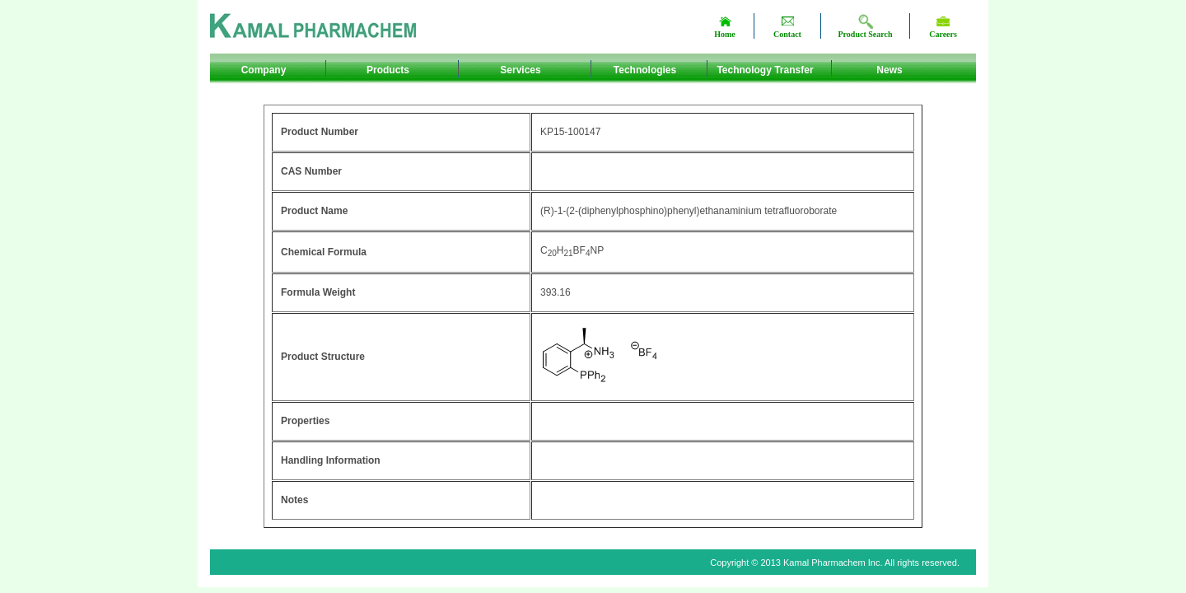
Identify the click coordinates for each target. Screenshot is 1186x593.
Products (388, 70)
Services (520, 70)
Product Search (865, 34)
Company (264, 70)
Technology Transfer (765, 70)
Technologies (645, 70)
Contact (787, 34)
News (889, 70)
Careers (943, 34)
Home (724, 34)
